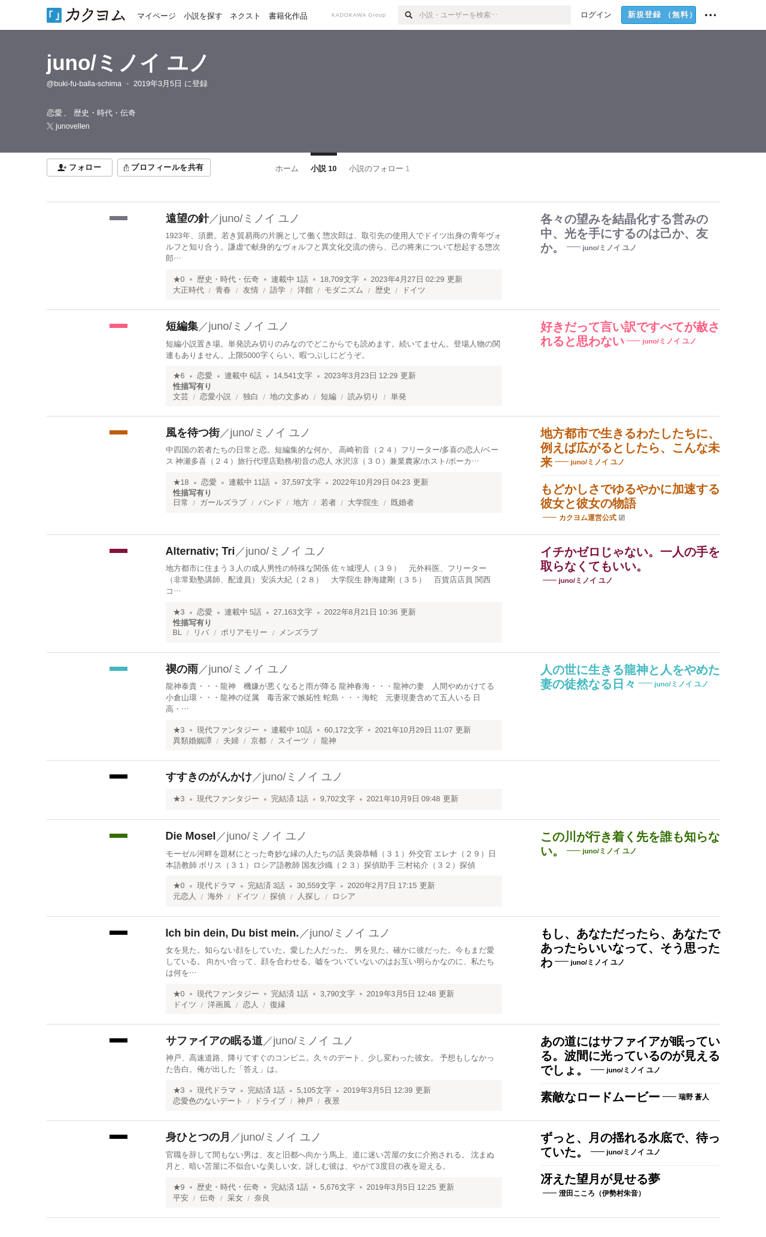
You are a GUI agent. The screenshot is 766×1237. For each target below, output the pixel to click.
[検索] (408, 15)
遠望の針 (187, 218)
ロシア (343, 896)
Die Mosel (191, 836)
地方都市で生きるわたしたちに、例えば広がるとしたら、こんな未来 (630, 448)
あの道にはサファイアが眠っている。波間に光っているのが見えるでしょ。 (630, 1056)
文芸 (181, 397)
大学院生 (363, 503)
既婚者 (402, 503)
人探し (309, 896)
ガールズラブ (223, 503)
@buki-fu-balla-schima (84, 84)
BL (177, 632)
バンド (270, 503)
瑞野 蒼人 (694, 1097)
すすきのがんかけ (209, 777)
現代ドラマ (216, 886)
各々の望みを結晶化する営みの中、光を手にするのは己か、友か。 (624, 233)
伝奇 (207, 1198)
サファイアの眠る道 (214, 1041)
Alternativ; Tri (200, 551)
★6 (179, 376)
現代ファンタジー (228, 730)
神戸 (305, 1101)
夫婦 (231, 741)
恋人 (251, 1005)
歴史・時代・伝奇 (228, 279)
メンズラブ (298, 632)
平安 (181, 1198)
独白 (251, 397)
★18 (181, 482)
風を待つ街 (193, 433)
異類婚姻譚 (192, 741)
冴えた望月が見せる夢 (600, 1179)
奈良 (262, 1198)
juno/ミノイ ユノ (128, 62)
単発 (398, 397)
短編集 (182, 326)
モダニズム (343, 290)
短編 (328, 397)
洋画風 (219, 1005)
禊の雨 (182, 669)
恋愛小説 (215, 397)
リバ (201, 632)
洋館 (305, 290)
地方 (301, 503)
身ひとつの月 (198, 1137)
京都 (258, 741)
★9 (179, 1187)
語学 (277, 290)
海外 (215, 896)
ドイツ (413, 290)
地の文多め (289, 397)
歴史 (383, 290)
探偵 (277, 896)
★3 (179, 612)
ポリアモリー (244, 632)
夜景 (332, 1101)
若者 (328, 503)
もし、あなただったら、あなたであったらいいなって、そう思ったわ (630, 948)
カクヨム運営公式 (587, 517)
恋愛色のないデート (208, 1101)
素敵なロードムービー (600, 1097)
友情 (251, 290)
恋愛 (204, 376)
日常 (181, 503)
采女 (235, 1198)
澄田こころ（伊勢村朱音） (602, 1193)
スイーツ (293, 741)
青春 (223, 290)
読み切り (363, 397)
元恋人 (184, 896)
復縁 (277, 1005)
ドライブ (269, 1101)
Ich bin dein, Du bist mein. (232, 933)
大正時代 (188, 290)
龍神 (328, 741)
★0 (179, 279)
